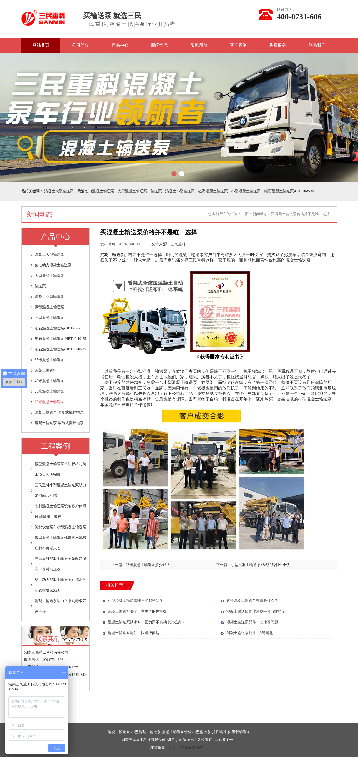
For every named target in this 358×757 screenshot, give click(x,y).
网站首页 (40, 45)
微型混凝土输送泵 (213, 191)
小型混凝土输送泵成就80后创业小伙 (260, 565)
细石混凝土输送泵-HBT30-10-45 (60, 349)
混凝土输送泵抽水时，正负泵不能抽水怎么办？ (146, 622)
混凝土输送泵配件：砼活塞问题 (252, 622)
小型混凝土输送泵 (246, 191)
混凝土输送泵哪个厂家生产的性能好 (137, 611)
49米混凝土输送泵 (49, 381)
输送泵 (156, 191)
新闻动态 (159, 45)
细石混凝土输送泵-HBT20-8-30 (289, 191)
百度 (172, 748)
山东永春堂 (186, 748)
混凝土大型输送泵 (59, 191)
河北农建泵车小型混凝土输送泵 (60, 527)
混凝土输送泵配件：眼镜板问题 (133, 633)
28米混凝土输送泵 (49, 402)
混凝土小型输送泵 (180, 191)
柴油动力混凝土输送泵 (95, 191)
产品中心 (120, 45)
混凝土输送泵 (46, 370)
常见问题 (198, 45)
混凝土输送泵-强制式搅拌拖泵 (59, 412)
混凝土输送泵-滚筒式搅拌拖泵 (59, 423)
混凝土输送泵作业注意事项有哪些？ (255, 611)
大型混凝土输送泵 (132, 191)
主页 (245, 214)
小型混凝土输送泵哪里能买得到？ (135, 601)
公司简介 (80, 45)
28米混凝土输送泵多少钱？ (148, 565)
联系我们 (317, 45)
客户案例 (238, 45)
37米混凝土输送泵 (49, 360)
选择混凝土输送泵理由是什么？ (252, 601)
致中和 (202, 748)
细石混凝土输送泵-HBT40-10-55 (60, 339)
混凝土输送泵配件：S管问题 (249, 633)
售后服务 (277, 45)
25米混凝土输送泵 (49, 391)
